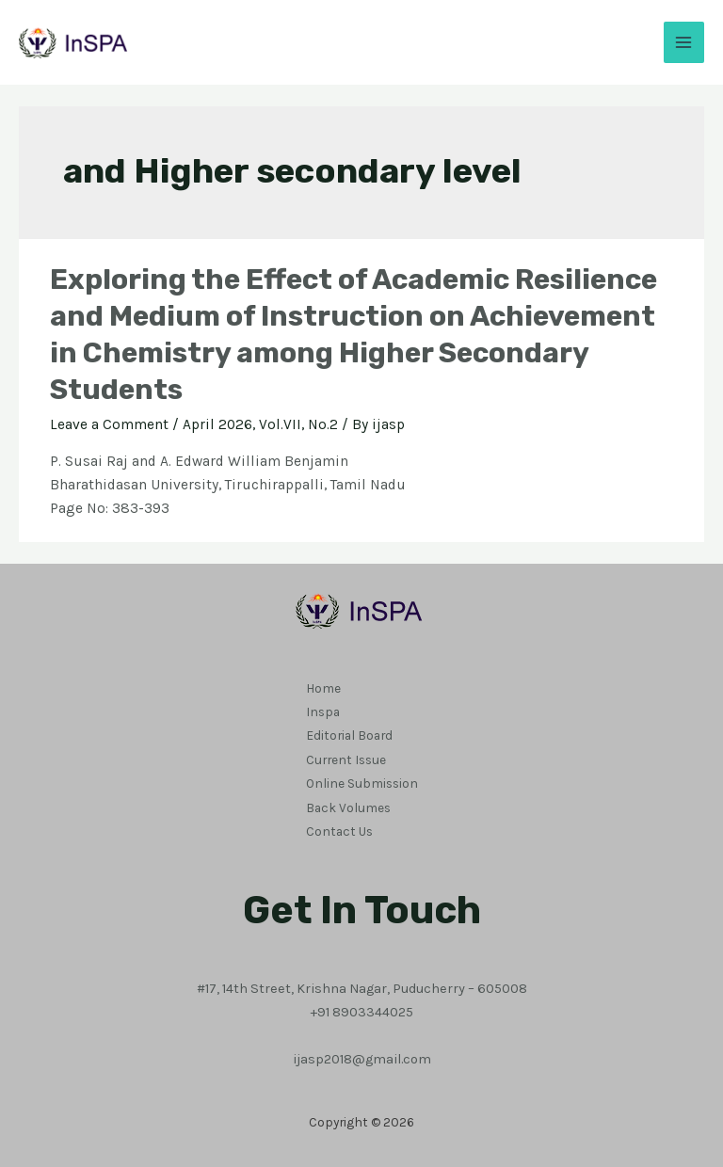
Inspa (323, 710)
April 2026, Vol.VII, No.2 (260, 424)
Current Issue (346, 757)
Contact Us (339, 827)
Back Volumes (348, 803)
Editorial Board (349, 734)
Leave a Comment (109, 424)
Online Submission (362, 780)
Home (323, 687)
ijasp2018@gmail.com (362, 1055)
